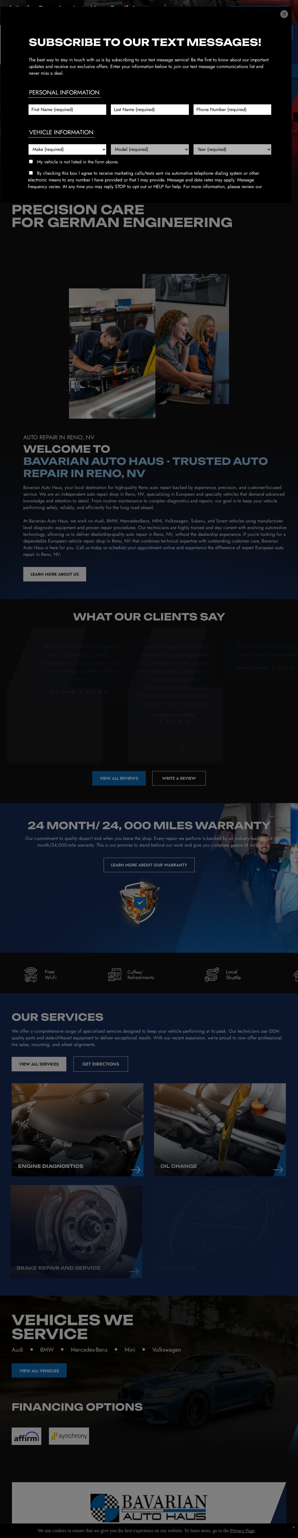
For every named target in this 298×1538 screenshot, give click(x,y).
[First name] (67, 109)
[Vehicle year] (232, 149)
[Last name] (149, 109)
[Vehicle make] (67, 149)
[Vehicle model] (149, 149)
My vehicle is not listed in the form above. (78, 161)
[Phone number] (232, 109)
